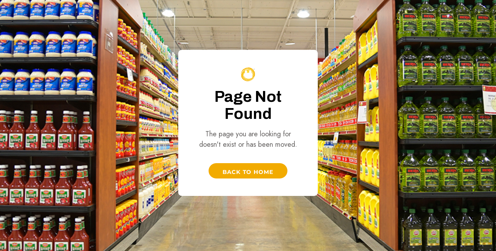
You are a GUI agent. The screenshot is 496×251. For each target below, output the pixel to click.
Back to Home (248, 172)
